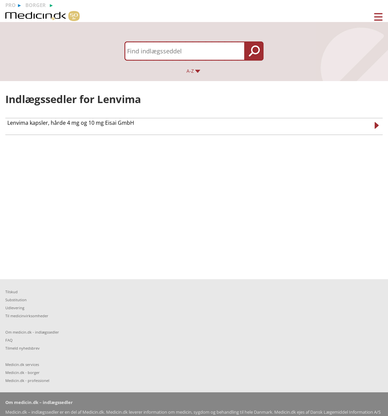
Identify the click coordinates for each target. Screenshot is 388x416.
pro (10, 5)
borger (35, 5)
